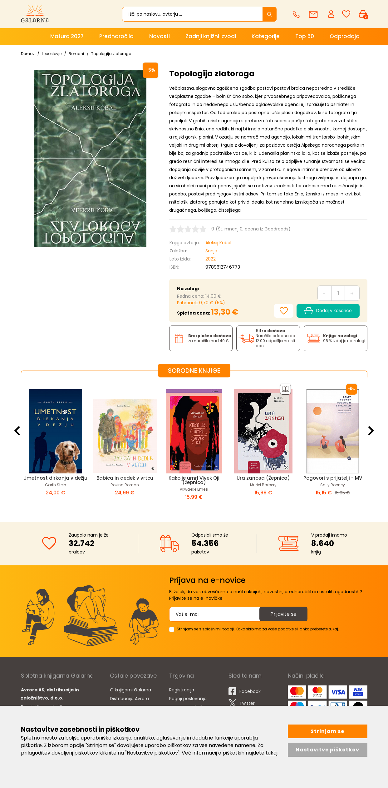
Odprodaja (345, 36)
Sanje (211, 251)
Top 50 (304, 36)
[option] (55, 444)
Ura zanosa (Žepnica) (263, 478)
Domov (28, 53)
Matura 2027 (67, 36)
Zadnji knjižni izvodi (210, 36)
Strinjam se (327, 731)
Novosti (159, 36)
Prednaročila (116, 36)
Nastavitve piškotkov (327, 749)
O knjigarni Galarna (130, 690)
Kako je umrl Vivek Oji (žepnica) (194, 480)
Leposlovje (51, 53)
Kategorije (266, 36)
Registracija (181, 690)
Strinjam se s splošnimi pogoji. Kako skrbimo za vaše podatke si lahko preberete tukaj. (258, 629)
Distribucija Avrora (129, 698)
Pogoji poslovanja (188, 698)
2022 (210, 259)
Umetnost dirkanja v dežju (55, 478)
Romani (76, 53)
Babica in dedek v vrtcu (124, 478)
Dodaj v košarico (327, 311)
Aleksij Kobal (218, 243)
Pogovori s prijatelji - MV (332, 478)
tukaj (271, 752)
